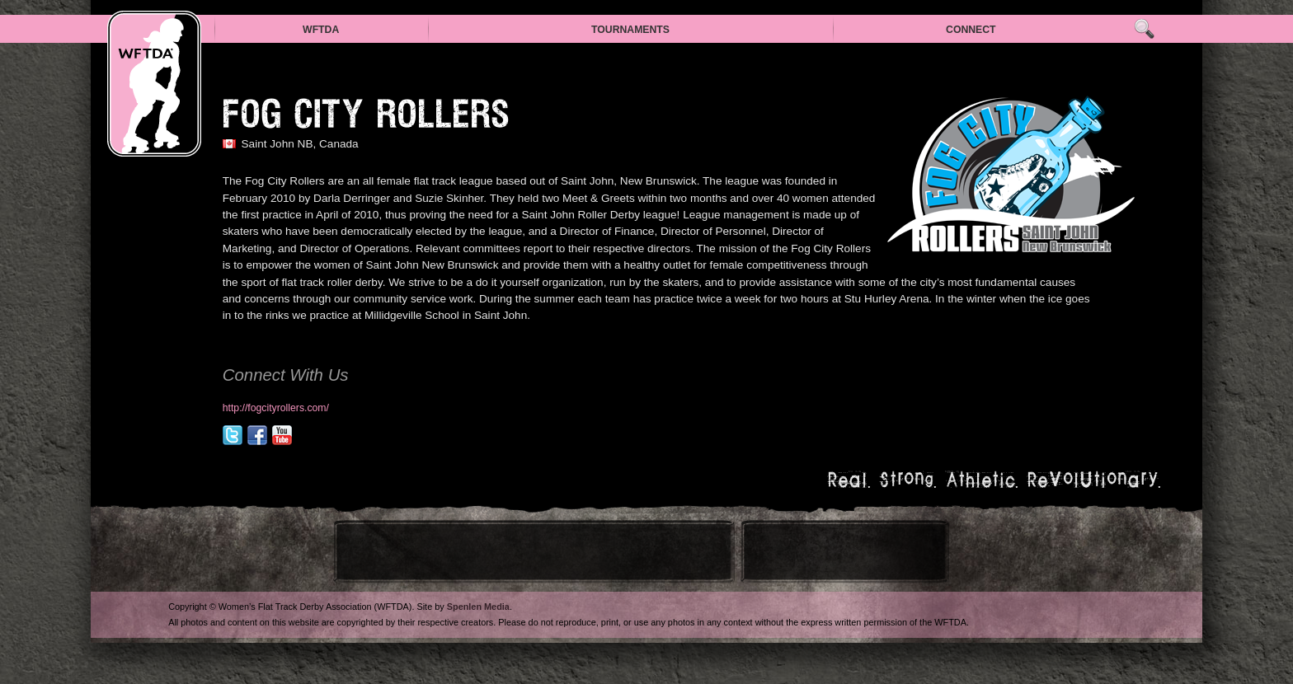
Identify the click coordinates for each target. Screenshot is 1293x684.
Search (1144, 29)
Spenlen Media (478, 606)
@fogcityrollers (232, 435)
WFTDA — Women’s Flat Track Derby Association (154, 84)
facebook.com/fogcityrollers (257, 435)
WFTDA (321, 29)
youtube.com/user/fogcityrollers (282, 435)
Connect (971, 29)
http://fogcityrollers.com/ (276, 408)
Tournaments (630, 29)
